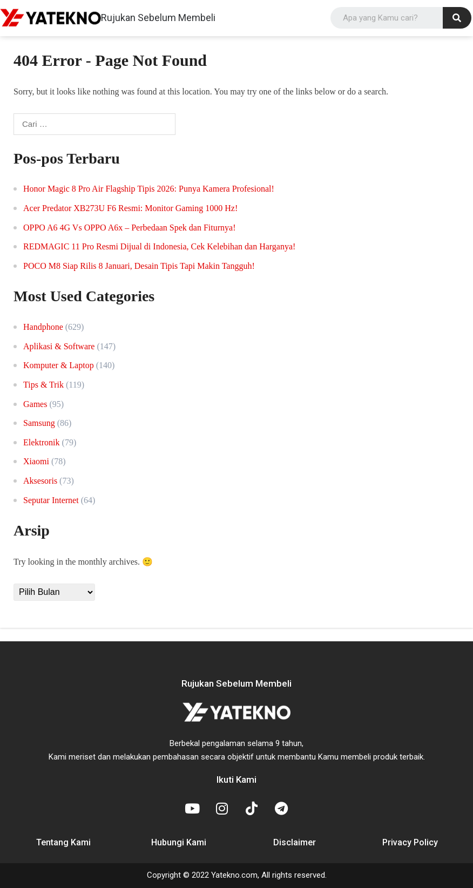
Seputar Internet (51, 500)
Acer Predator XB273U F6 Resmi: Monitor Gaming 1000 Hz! (130, 208)
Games (35, 404)
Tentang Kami (63, 842)
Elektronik (41, 442)
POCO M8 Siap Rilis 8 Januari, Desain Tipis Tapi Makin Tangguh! (139, 265)
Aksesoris (40, 480)
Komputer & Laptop (58, 365)
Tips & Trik (43, 384)
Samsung (39, 423)
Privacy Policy (410, 842)
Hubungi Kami (178, 842)
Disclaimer (294, 842)
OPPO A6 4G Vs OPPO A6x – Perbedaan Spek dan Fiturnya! (129, 227)
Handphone (43, 326)
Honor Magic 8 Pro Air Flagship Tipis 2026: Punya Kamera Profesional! (148, 188)
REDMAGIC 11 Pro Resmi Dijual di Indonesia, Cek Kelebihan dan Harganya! (159, 246)
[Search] (457, 18)
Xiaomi (36, 461)
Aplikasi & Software (58, 346)
